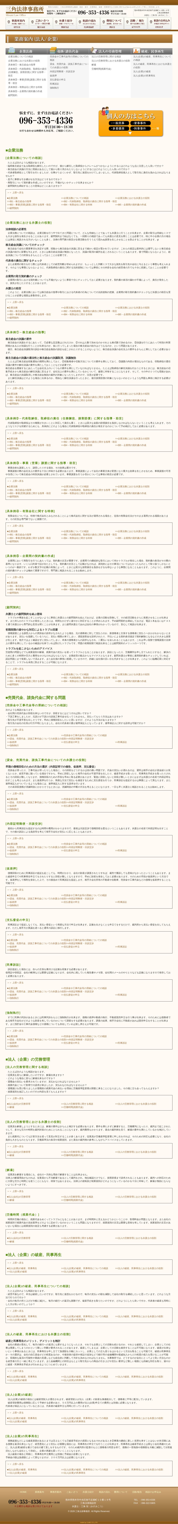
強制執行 (54, 87)
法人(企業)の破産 (142, 71)
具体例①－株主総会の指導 (21, 64)
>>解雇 (10, 1107)
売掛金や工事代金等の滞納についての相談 (69, 58)
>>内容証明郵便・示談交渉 (80, 738)
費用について (121, 1492)
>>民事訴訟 (121, 742)
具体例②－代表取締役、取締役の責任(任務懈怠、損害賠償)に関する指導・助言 (27, 72)
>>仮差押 (12, 742)
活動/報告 (137, 1492)
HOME (23, 1492)
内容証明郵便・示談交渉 (62, 71)
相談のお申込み (153, 1492)
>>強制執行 (13, 745)
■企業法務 (12, 198)
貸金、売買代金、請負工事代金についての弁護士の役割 (69, 66)
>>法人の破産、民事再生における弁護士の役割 (139, 1268)
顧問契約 (12, 95)
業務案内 (39, 1492)
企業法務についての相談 (20, 56)
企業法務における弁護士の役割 (24, 60)
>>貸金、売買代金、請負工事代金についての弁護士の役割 (36, 738)
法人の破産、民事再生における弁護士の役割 (152, 66)
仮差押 (53, 75)
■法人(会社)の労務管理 (18, 1104)
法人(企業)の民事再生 (144, 75)
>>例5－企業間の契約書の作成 (130, 204)
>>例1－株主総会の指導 (19, 201)
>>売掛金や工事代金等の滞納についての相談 (84, 735)
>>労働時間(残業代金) (72, 1107)
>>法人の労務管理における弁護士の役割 (135, 1104)
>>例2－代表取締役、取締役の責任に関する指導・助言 (89, 201)
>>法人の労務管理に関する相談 (77, 1104)
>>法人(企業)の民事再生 (73, 1271)
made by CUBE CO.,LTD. (89, 1522)
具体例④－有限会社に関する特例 (25, 87)
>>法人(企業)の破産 (17, 1271)
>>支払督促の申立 (70, 742)
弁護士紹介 (88, 1492)
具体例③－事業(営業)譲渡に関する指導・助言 (27, 81)
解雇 (94, 64)
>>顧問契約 (13, 208)
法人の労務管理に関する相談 (106, 56)
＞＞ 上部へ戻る (15, 192)
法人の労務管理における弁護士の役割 (111, 60)
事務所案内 (55, 1492)
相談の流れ (104, 1492)
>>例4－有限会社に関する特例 (76, 204)
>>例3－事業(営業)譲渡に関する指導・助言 (29, 204)
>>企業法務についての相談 (75, 198)
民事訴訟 (54, 83)
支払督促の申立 (58, 79)
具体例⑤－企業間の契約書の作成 (25, 91)
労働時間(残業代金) (101, 69)
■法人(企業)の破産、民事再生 (22, 1268)
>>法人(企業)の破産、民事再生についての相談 (84, 1268)
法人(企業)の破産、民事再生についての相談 (152, 58)
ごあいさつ (72, 1492)
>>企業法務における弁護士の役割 (132, 198)
